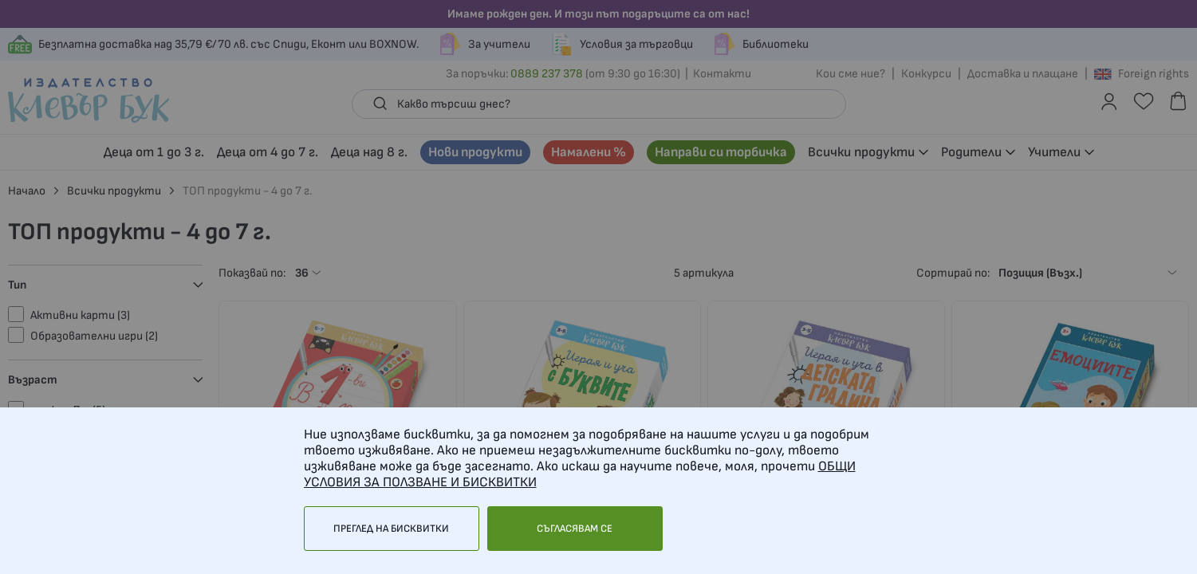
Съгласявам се (574, 528)
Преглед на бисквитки (391, 528)
